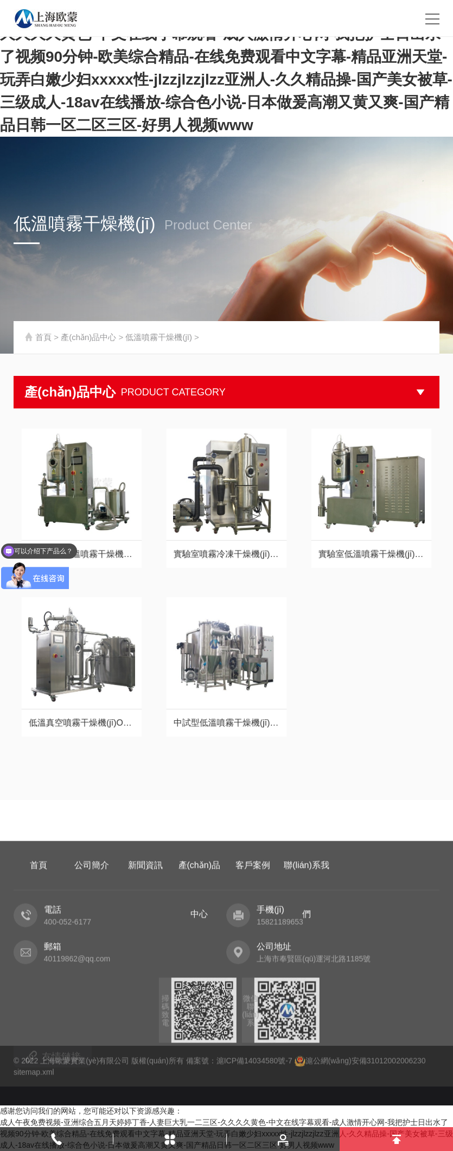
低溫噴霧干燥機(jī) (158, 337)
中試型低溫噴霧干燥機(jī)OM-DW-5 (226, 707)
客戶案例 (252, 952)
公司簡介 (91, 952)
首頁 (43, 337)
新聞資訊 (145, 952)
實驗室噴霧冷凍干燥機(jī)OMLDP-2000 (226, 538)
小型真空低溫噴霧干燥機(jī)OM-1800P (81, 538)
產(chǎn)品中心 (88, 337)
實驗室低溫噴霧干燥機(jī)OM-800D (371, 538)
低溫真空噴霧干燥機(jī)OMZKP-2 (81, 707)
